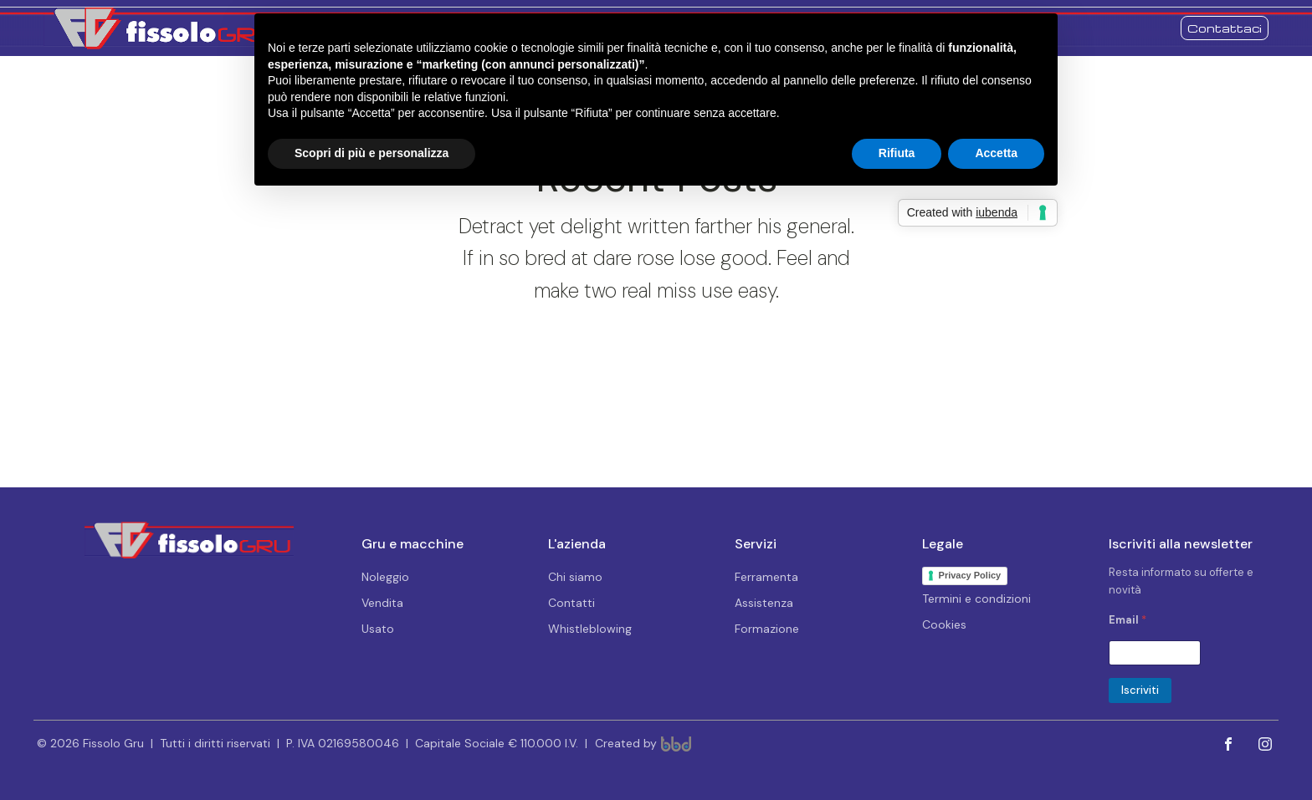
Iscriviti (1140, 690)
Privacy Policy (970, 575)
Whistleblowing (590, 628)
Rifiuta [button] (897, 153)
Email (1127, 620)
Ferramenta (766, 576)
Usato (377, 628)
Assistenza (764, 602)
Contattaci (1224, 28)
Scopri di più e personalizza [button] (371, 153)
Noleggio (385, 576)
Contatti (571, 602)
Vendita (382, 602)
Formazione (767, 628)
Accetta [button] (996, 153)
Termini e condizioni (976, 598)
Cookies (944, 624)
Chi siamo (575, 576)
